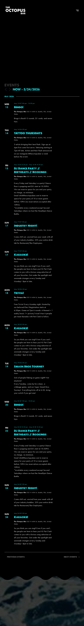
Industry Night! (25, 225)
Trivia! (19, 293)
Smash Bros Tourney (29, 366)
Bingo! (18, 107)
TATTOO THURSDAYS (28, 133)
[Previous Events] (5, 89)
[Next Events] (10, 89)
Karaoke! (21, 254)
